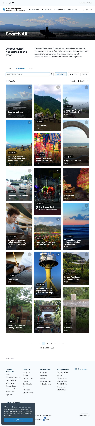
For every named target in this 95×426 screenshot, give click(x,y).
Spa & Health (27, 384)
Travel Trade (46, 415)
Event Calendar (11, 380)
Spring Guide (10, 383)
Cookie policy (20, 413)
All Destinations (45, 384)
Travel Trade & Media (86, 3)
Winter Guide (10, 392)
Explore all (9, 395)
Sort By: (73, 81)
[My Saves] (91, 9)
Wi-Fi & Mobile (62, 384)
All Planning (61, 390)
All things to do (28, 393)
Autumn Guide (10, 389)
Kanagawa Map (45, 381)
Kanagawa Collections (13, 377)
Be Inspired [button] (72, 9)
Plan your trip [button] (59, 9)
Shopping (26, 390)
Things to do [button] (47, 9)
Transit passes (62, 378)
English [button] (83, 415)
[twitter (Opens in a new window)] (6, 3)
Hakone (42, 378)
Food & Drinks (28, 378)
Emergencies (61, 387)
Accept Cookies (18, 420)
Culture (25, 375)
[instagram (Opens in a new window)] (9, 3)
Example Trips (62, 381)
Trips (31, 68)
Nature (25, 387)
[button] (87, 9)
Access (59, 375)
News (8, 375)
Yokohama (43, 372)
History (25, 381)
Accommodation (62, 372)
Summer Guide (11, 386)
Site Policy (35, 415)
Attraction (26, 372)
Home (7, 358)
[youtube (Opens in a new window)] (13, 3)
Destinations (20, 68)
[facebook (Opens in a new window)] (3, 3)
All (10, 68)
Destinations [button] (34, 9)
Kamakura (43, 375)
